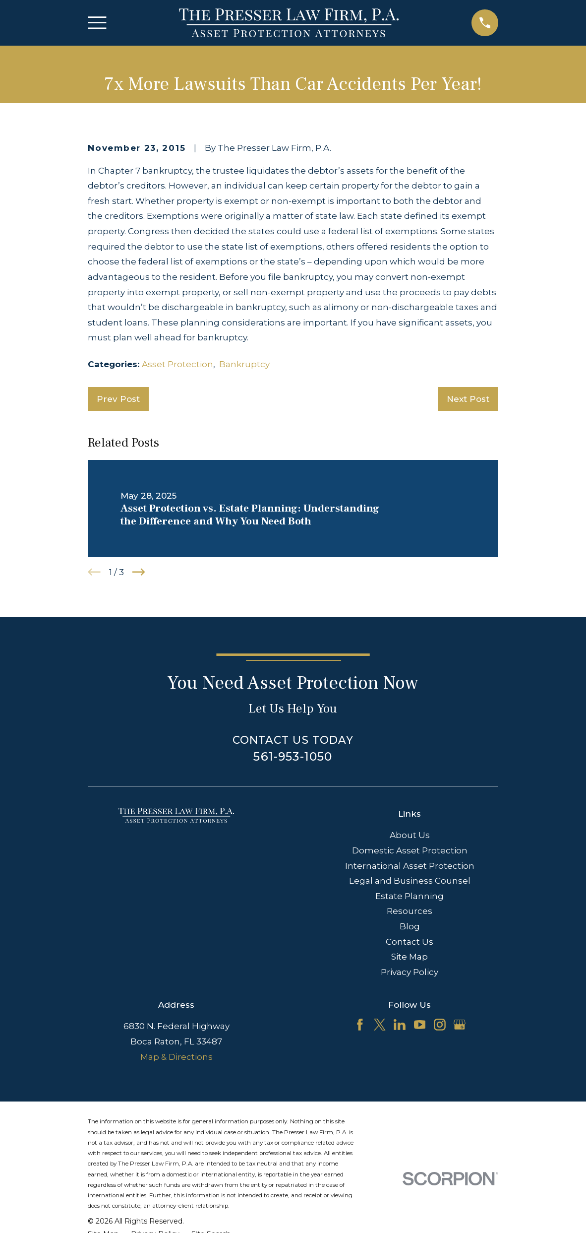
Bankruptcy (244, 364)
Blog (410, 926)
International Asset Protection (409, 866)
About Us (410, 835)
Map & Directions (176, 1057)
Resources (409, 911)
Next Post (468, 399)
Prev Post (118, 399)
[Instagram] (440, 1025)
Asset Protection (177, 364)
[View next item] (138, 572)
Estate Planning (409, 896)
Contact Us (409, 942)
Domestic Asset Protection (410, 850)
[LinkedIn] (400, 1025)
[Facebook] (360, 1025)
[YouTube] (420, 1025)
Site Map (409, 957)
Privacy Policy (409, 972)
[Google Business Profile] (460, 1025)
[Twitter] (380, 1025)
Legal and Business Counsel (409, 881)
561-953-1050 (292, 756)
